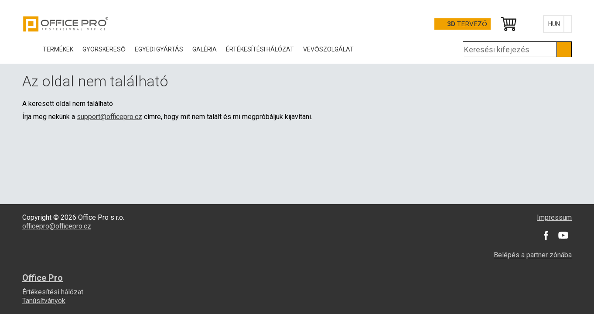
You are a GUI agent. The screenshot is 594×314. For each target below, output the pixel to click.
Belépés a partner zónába (533, 255)
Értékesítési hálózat (52, 292)
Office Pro (65, 24)
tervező (467, 24)
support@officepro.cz (109, 117)
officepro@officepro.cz (56, 226)
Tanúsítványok (43, 301)
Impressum (554, 217)
